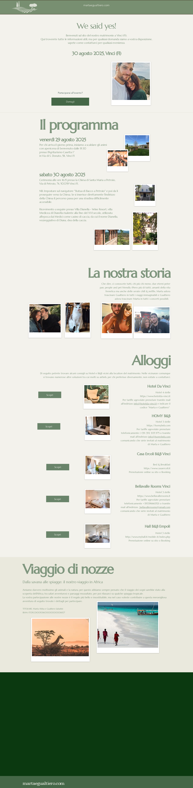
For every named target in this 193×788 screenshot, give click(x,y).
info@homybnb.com (159, 436)
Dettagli (70, 101)
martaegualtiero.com (96, 5)
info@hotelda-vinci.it (145, 403)
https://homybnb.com (158, 425)
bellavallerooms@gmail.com (154, 507)
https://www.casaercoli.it (157, 468)
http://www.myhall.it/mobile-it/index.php (147, 536)
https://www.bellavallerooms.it (153, 495)
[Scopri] (49, 394)
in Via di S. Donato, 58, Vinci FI (57, 155)
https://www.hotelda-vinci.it (155, 396)
